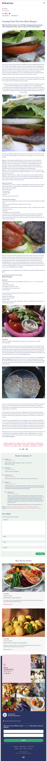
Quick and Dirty (34, 446)
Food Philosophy (18, 444)
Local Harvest (14, 446)
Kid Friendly (33, 444)
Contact (30, 748)
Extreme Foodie (38, 443)
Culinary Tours (30, 746)
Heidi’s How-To (26, 444)
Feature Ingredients (8, 444)
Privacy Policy (17, 753)
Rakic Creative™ (29, 753)
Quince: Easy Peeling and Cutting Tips (15, 643)
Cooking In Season (7, 595)
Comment (6, 519)
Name (4, 536)
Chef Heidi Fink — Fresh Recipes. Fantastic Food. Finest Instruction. (8, 3)
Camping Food (12, 443)
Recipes (40, 446)
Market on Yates (32, 281)
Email (5, 542)
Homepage (15, 746)
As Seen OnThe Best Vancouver (14, 714)
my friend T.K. (33, 171)
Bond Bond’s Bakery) (39, 293)
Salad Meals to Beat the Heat (12, 598)
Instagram (9, 671)
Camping (6, 443)
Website (5, 547)
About (21, 748)
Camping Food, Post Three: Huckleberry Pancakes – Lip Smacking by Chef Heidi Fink (23, 508)
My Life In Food (5, 10)
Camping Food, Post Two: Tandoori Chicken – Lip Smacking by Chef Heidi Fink (22, 506)
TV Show (25, 748)
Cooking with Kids (21, 443)
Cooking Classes (22, 746)
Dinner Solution (30, 443)
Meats (19, 446)
